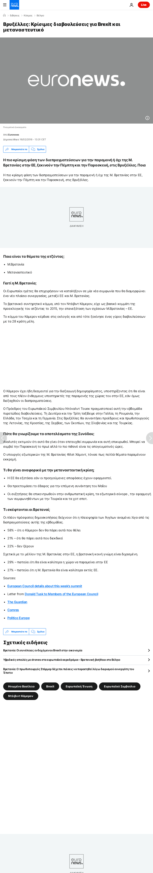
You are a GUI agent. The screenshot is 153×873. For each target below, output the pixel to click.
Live (144, 4)
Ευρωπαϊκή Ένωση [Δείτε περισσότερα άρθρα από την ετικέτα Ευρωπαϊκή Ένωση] (79, 686)
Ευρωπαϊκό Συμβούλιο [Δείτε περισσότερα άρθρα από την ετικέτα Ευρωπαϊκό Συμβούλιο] (119, 686)
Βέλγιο (40, 15)
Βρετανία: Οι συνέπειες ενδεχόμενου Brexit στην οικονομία (42, 650)
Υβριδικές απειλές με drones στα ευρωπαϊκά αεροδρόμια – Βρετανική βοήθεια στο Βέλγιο (61, 659)
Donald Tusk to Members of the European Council (61, 594)
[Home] (4, 15)
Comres (13, 610)
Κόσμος (28, 15)
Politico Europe (18, 618)
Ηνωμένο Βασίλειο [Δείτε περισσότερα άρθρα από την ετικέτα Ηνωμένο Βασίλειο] (21, 686)
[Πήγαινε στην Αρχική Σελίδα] (14, 5)
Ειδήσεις (14, 15)
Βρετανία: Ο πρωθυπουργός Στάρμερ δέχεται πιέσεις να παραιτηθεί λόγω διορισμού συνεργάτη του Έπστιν (68, 670)
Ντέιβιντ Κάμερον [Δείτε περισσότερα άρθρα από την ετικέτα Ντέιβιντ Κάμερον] (20, 696)
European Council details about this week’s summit (44, 586)
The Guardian (17, 602)
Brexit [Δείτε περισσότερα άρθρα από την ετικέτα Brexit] (50, 686)
